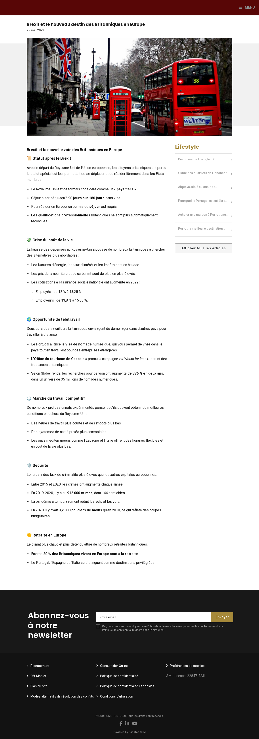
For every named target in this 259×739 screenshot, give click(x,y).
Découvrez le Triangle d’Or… (198, 159)
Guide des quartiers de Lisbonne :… (203, 173)
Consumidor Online (114, 666)
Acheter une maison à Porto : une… (203, 214)
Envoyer (222, 617)
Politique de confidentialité (118, 630)
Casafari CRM (137, 732)
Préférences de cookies (187, 666)
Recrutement (39, 666)
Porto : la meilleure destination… (201, 228)
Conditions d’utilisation (116, 696)
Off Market (38, 676)
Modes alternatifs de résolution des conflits (62, 696)
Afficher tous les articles (203, 248)
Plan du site (38, 686)
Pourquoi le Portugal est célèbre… (202, 201)
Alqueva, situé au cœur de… (197, 187)
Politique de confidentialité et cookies (127, 686)
